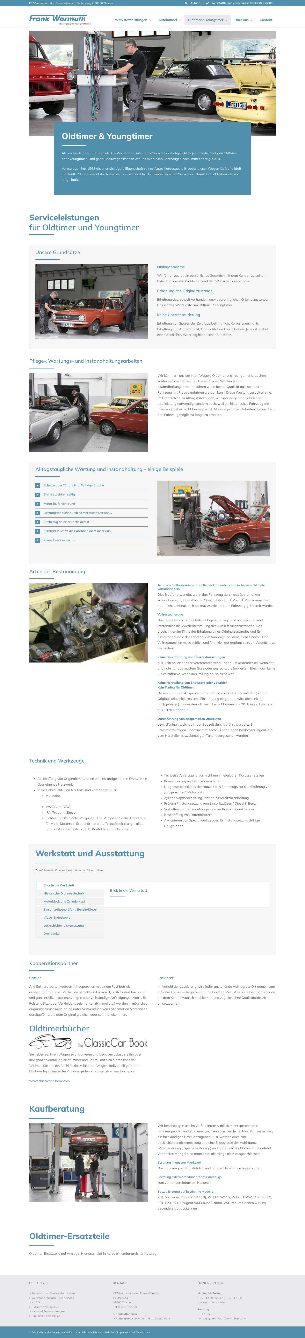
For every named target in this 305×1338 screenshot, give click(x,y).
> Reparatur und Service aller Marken (52, 1293)
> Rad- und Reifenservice (44, 1315)
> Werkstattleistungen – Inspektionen (51, 1297)
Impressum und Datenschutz (133, 1332)
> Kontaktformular (125, 1314)
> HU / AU (35, 1302)
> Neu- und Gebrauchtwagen (47, 1311)
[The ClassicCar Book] (88, 1036)
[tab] (70, 885)
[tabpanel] (187, 894)
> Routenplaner (123, 1318)
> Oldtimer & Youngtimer (44, 1307)
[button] (91, 485)
